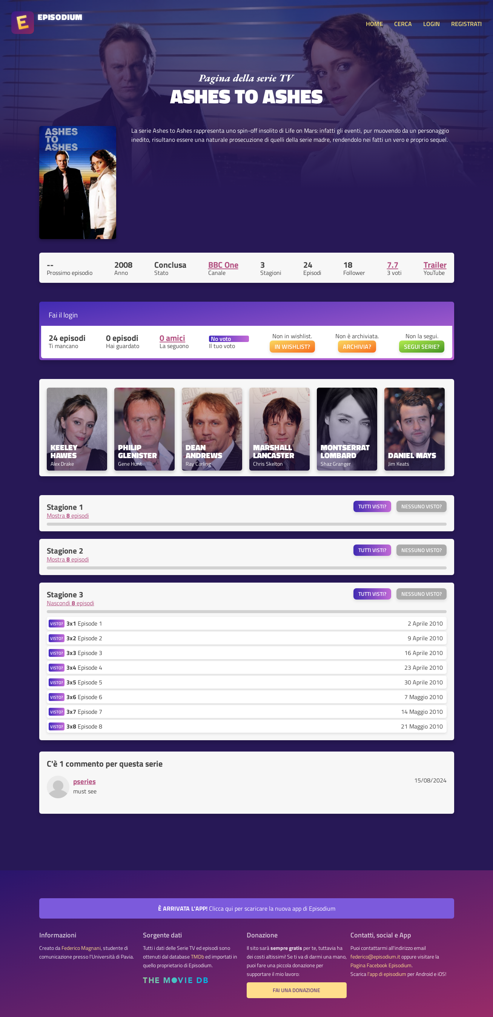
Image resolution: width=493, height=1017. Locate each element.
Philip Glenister (137, 451)
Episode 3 (84, 652)
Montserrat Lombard (346, 451)
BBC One (223, 264)
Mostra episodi (68, 515)
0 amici (172, 337)
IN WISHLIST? (292, 346)
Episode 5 (84, 682)
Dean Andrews (204, 451)
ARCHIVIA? (357, 346)
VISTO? (56, 623)
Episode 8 (84, 726)
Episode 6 (84, 696)
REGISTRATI (466, 23)
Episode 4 (84, 667)
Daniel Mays (412, 455)
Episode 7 (84, 711)
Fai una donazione (296, 990)
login (70, 314)
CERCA (403, 23)
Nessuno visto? (421, 506)
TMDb (197, 957)
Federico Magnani (81, 948)
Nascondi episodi (70, 602)
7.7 (392, 264)
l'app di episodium (386, 974)
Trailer (435, 264)
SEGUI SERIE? (421, 346)
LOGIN (431, 23)
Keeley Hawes (65, 451)
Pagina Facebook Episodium (381, 965)
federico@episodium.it (375, 957)
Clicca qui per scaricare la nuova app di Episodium (246, 908)
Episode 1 (84, 623)
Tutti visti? (372, 506)
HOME (374, 23)
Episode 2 (84, 638)
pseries (84, 781)
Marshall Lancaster (273, 451)
